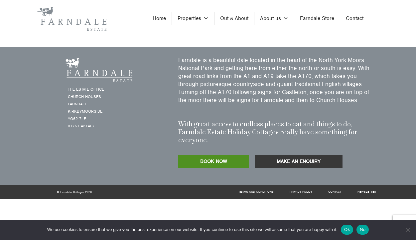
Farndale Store (317, 18)
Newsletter (366, 192)
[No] (407, 229)
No (362, 229)
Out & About (234, 18)
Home (159, 18)
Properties (193, 18)
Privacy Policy (301, 192)
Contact (354, 18)
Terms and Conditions (256, 192)
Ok (347, 229)
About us (274, 18)
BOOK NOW (213, 161)
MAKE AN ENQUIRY (299, 161)
